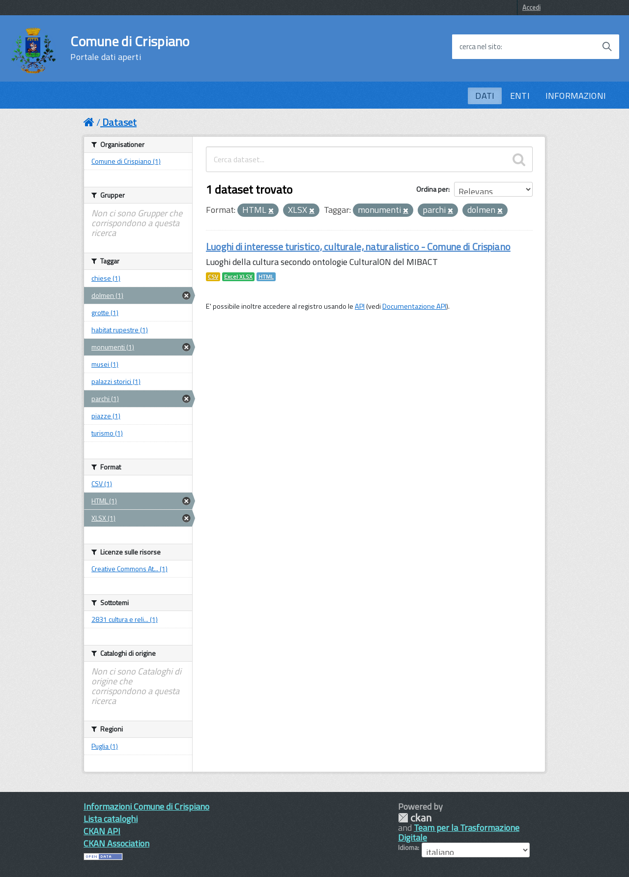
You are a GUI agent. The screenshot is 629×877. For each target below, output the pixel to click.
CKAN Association (116, 843)
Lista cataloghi (111, 818)
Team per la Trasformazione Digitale (458, 832)
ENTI (520, 95)
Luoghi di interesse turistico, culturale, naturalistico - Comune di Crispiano (358, 246)
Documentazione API (414, 306)
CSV (213, 276)
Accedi (531, 7)
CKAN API (102, 831)
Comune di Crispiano (129, 48)
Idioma (408, 847)
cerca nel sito (480, 47)
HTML (266, 276)
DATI (484, 95)
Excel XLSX (238, 276)
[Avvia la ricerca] (607, 46)
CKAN (414, 818)
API (360, 306)
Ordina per (432, 189)
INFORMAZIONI (575, 95)
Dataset (119, 122)
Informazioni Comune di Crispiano (146, 806)
